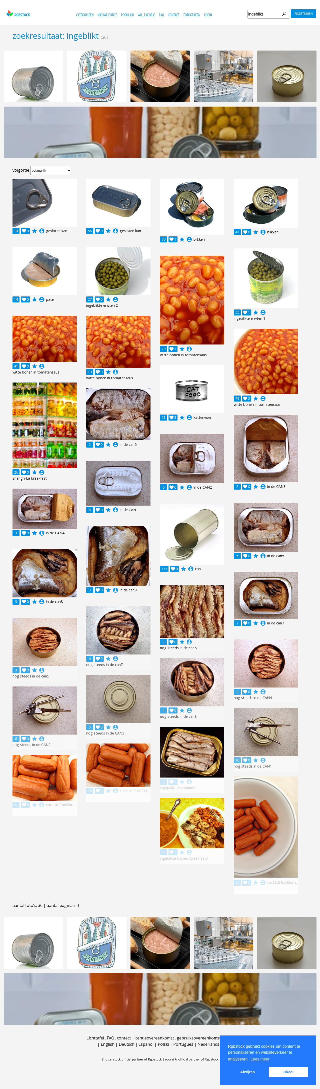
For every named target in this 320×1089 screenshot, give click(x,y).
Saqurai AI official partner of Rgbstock (190, 1059)
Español (146, 1044)
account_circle (42, 231)
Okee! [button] (289, 1072)
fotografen (192, 15)
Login (208, 15)
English (107, 1044)
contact (174, 15)
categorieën (85, 15)
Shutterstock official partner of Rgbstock (132, 1059)
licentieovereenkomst (154, 1038)
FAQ (161, 15)
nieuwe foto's (107, 15)
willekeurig (146, 15)
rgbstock (17, 14)
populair (127, 15)
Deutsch (126, 1044)
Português (183, 1044)
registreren (303, 14)
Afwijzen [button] (247, 1072)
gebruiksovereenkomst (199, 1038)
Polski (163, 1044)
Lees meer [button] (260, 1059)
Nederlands (208, 1044)
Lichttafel (95, 1038)
